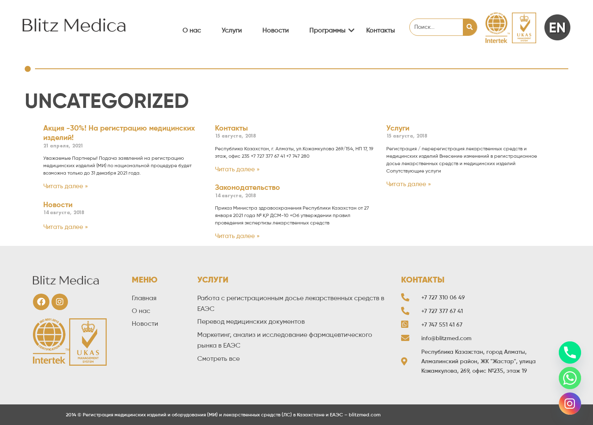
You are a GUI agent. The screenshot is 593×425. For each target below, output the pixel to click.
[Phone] (570, 352)
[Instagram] (570, 403)
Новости (275, 30)
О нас (191, 30)
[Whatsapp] (570, 378)
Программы (330, 30)
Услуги (232, 30)
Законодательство (247, 187)
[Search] (470, 27)
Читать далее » (65, 186)
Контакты (380, 30)
